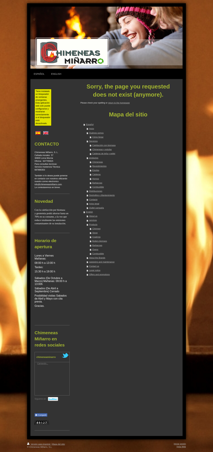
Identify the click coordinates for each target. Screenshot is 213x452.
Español (90, 124)
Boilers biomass (99, 241)
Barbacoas (97, 183)
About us (93, 216)
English (89, 212)
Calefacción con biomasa (104, 145)
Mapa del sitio (58, 444)
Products (93, 224)
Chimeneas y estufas (102, 149)
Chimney (96, 229)
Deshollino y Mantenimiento (102, 195)
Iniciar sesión (180, 444)
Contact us (94, 266)
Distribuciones (95, 191)
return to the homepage (119, 103)
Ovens (95, 249)
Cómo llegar (98, 137)
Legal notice (94, 270)
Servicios (93, 141)
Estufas (95, 170)
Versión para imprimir (39, 444)
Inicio (91, 129)
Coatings (96, 237)
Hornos (95, 179)
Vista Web (181, 447)
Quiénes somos (96, 133)
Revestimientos (99, 166)
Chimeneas (97, 162)
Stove (95, 233)
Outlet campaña (96, 208)
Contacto (93, 199)
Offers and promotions (99, 274)
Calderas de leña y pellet (103, 153)
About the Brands (97, 258)
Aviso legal (94, 204)
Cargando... (42, 363)
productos (93, 158)
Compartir (41, 415)
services (93, 220)
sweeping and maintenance (101, 262)
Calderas (96, 174)
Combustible (98, 187)
